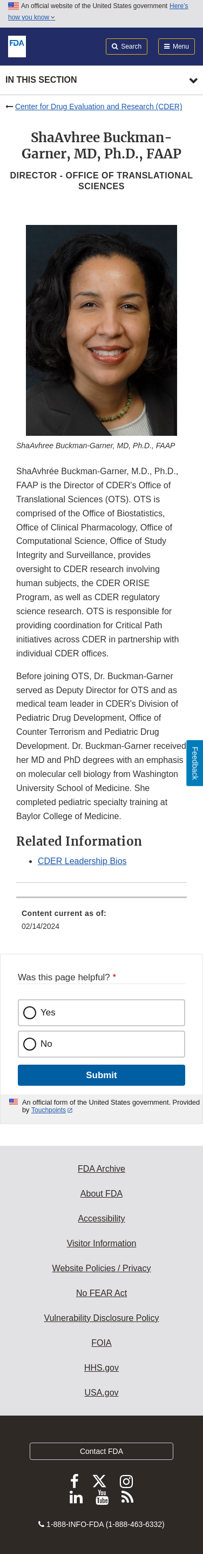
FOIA (101, 1342)
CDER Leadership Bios (82, 861)
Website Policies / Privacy (101, 1268)
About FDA (101, 1193)
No (46, 1044)
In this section (41, 79)
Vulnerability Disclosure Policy (101, 1318)
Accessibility (101, 1218)
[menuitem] (101, 923)
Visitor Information (102, 1243)
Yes (48, 1012)
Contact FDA (101, 1451)
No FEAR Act (101, 1293)
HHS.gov (101, 1367)
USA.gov (101, 1392)
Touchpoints (48, 1110)
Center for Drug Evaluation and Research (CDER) (98, 106)
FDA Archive (101, 1168)
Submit (101, 1075)
